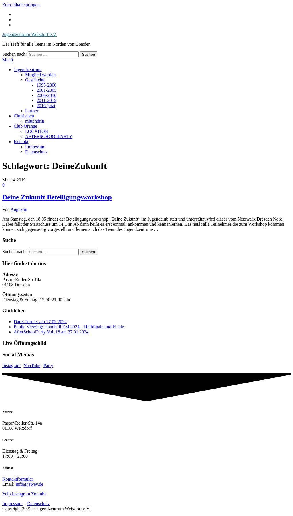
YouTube (32, 365)
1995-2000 (46, 85)
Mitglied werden (40, 74)
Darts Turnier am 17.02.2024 (40, 321)
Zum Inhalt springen (21, 4)
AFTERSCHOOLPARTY (48, 136)
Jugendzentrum (28, 69)
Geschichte (35, 79)
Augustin (19, 209)
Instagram (11, 365)
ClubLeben (24, 115)
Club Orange (25, 126)
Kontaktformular (17, 479)
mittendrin (34, 121)
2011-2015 (46, 100)
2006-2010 (46, 95)
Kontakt (21, 141)
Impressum (35, 146)
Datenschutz (36, 151)
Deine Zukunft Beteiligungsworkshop (57, 197)
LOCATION (36, 131)
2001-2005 (46, 90)
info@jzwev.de (29, 484)
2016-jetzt (46, 105)
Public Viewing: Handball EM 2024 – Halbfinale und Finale (69, 326)
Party (48, 365)
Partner (31, 110)
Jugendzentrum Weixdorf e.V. (29, 34)
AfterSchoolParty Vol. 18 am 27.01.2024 (51, 331)
